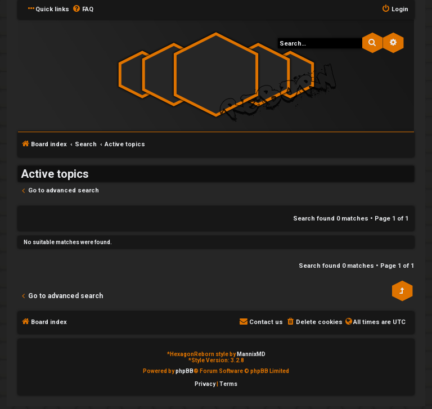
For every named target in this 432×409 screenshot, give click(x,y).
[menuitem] (82, 9)
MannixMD (251, 354)
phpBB (185, 371)
